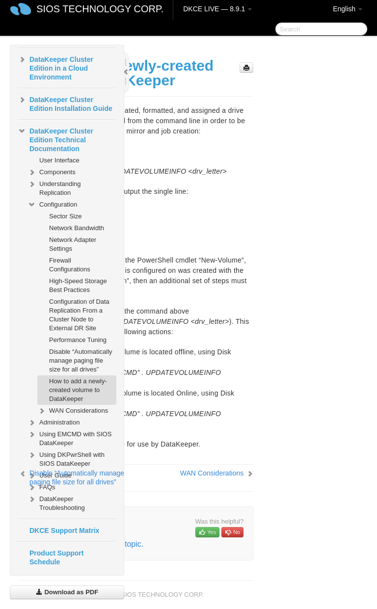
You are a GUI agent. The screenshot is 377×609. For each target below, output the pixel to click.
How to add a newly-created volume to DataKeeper (78, 389)
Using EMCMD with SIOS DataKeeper (69, 437)
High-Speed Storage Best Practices (78, 285)
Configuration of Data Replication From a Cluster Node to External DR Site (79, 315)
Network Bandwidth (76, 228)
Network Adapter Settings (72, 244)
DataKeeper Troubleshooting (56, 502)
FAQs (41, 487)
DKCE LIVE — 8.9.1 (217, 9)
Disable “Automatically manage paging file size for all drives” (80, 360)
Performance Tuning (78, 340)
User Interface (59, 160)
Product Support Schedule (56, 557)
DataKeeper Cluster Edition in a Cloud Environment (55, 67)
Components (51, 172)
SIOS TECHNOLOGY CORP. (99, 8)
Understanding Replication (54, 187)
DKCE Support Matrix (64, 530)
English (347, 9)
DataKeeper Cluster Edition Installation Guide (65, 103)
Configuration (52, 205)
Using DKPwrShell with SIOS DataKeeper (66, 458)
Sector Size (65, 216)
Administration (53, 422)
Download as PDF (67, 592)
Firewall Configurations (69, 265)
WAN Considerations (72, 411)
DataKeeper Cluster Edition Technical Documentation (55, 139)
